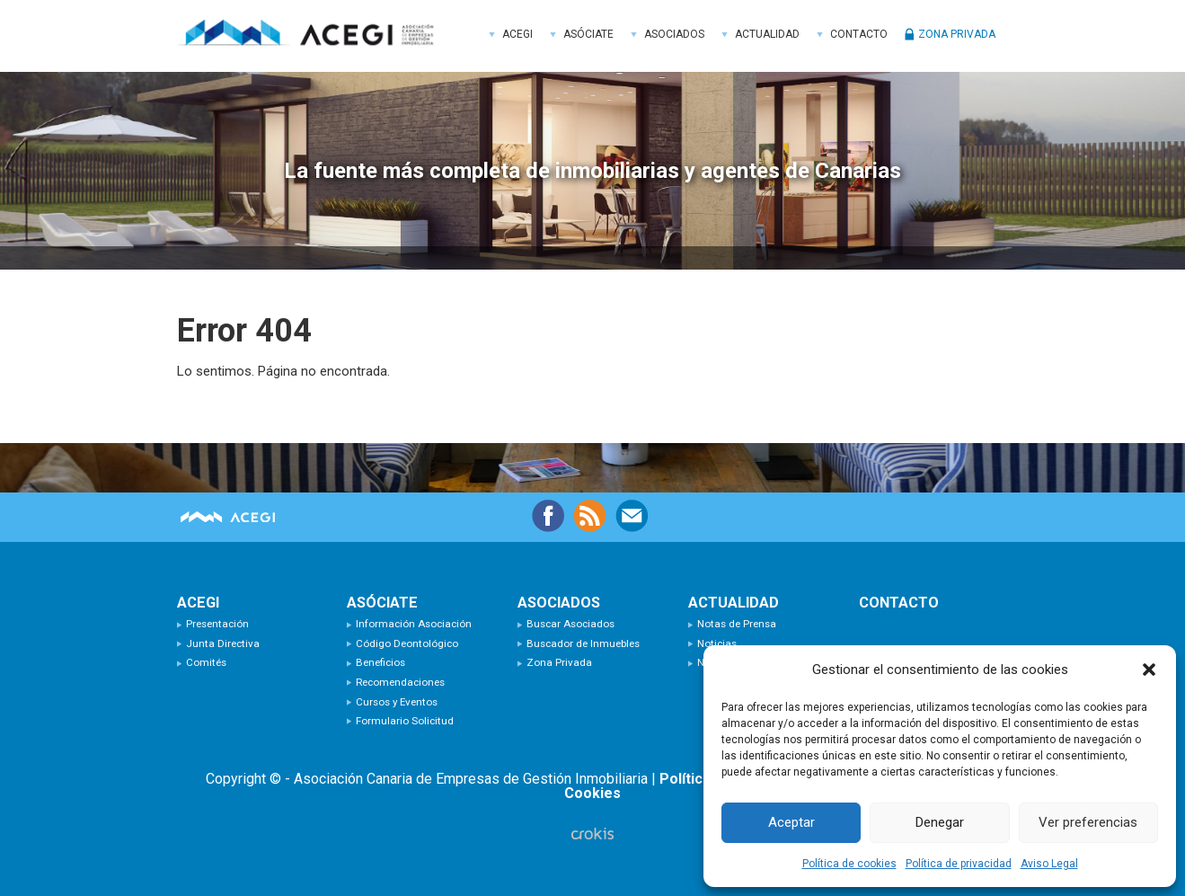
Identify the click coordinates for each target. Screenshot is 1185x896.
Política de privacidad (959, 863)
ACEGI (312, 36)
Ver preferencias (1088, 822)
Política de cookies (849, 863)
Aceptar (791, 822)
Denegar (939, 822)
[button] (1149, 670)
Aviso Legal (1049, 863)
